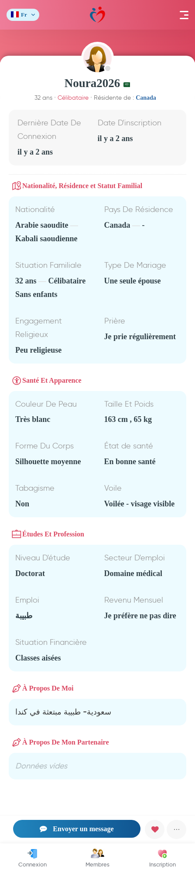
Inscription (162, 858)
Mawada (97, 15)
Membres (97, 858)
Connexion (32, 858)
